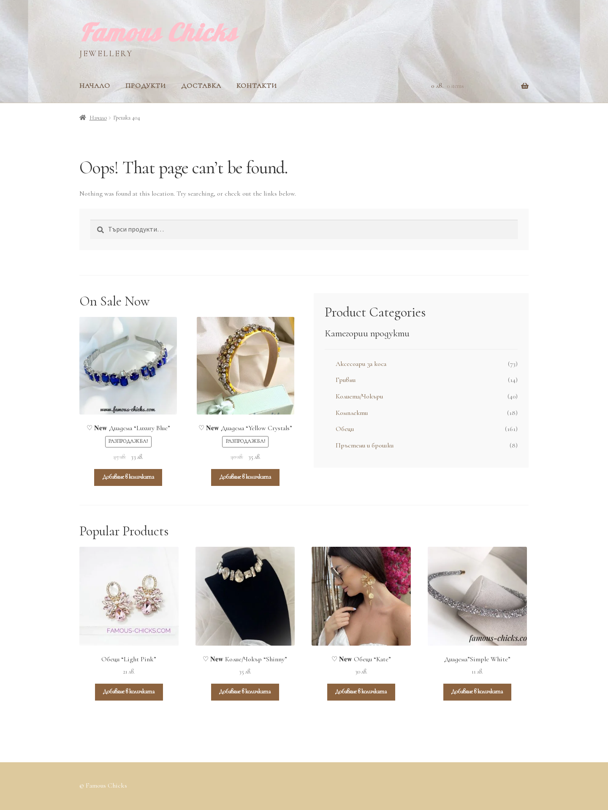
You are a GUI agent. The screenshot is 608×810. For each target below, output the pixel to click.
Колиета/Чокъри (359, 396)
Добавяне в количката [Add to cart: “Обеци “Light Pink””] (129, 691)
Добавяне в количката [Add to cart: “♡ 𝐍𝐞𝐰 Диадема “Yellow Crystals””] (245, 476)
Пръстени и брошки (365, 445)
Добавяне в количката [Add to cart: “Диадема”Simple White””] (477, 691)
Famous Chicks (158, 32)
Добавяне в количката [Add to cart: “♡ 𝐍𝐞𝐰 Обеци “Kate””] (361, 691)
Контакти (256, 86)
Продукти (145, 86)
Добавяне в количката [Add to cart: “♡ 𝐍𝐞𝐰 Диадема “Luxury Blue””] (128, 476)
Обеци (345, 429)
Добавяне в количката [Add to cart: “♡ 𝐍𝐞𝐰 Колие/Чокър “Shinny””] (245, 691)
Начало (94, 86)
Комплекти (352, 413)
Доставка (201, 86)
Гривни (346, 380)
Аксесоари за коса (361, 364)
